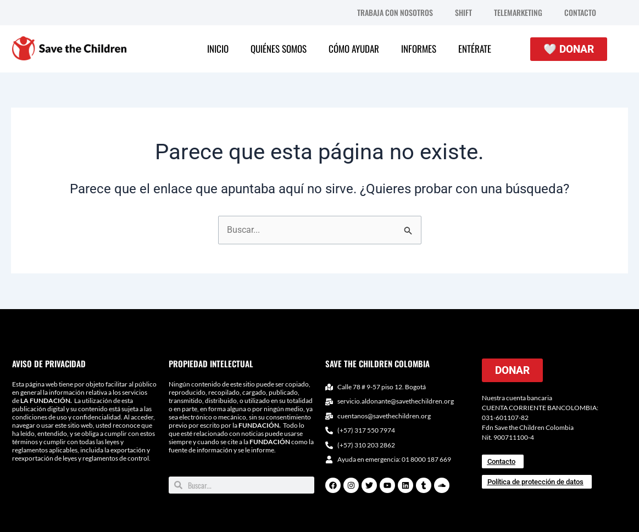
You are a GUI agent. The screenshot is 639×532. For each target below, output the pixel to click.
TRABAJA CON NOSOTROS (395, 12)
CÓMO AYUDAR (354, 48)
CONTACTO (580, 12)
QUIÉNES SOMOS (279, 48)
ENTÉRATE (474, 48)
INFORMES (418, 48)
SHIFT (463, 12)
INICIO (218, 48)
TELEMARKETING (518, 12)
